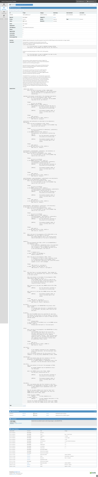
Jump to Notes (13, 10)
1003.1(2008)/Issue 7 (81, 1)
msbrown (28, 454)
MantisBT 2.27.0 (17, 472)
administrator (14, 474)
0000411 (24, 415)
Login (17, 4)
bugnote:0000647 (18, 423)
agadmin (28, 466)
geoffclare (28, 464)
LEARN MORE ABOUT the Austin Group (26, 4)
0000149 (24, 413)
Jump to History (20, 10)
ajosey (54, 17)
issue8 (24, 405)
